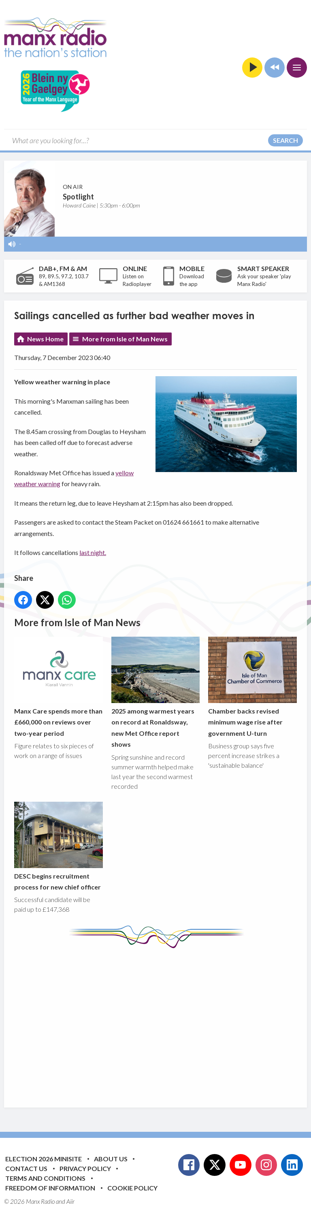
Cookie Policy (132, 1188)
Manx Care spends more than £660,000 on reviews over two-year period (58, 686)
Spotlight (78, 196)
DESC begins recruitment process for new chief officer (58, 845)
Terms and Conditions (45, 1178)
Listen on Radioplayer (137, 280)
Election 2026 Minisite (43, 1159)
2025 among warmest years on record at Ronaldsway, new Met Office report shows (155, 692)
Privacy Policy (85, 1168)
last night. (92, 552)
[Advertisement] (162, 1021)
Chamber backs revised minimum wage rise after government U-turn (252, 686)
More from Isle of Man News (125, 339)
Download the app (191, 280)
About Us (111, 1159)
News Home (45, 339)
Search (285, 140)
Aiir (70, 1201)
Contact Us (26, 1168)
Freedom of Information (50, 1188)
